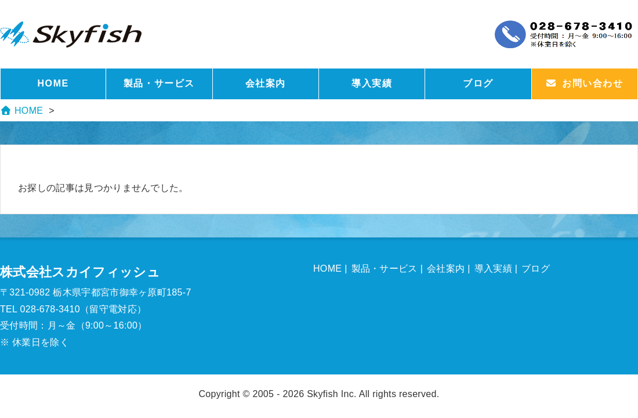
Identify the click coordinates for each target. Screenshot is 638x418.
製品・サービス (159, 83)
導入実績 (371, 83)
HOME (52, 83)
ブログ (478, 83)
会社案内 (265, 83)
